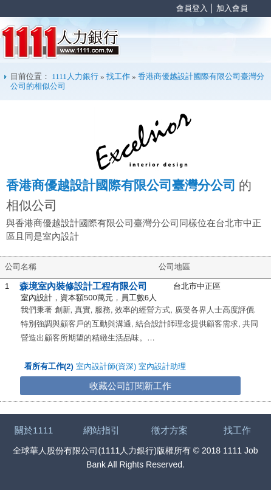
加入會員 (232, 8)
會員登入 (192, 8)
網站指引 (101, 430)
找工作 (118, 76)
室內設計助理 (162, 366)
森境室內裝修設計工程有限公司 (83, 286)
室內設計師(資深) (106, 366)
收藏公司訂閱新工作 (130, 386)
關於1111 (34, 430)
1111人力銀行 (60, 42)
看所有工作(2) (49, 366)
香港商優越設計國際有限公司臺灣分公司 (121, 185)
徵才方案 (169, 430)
